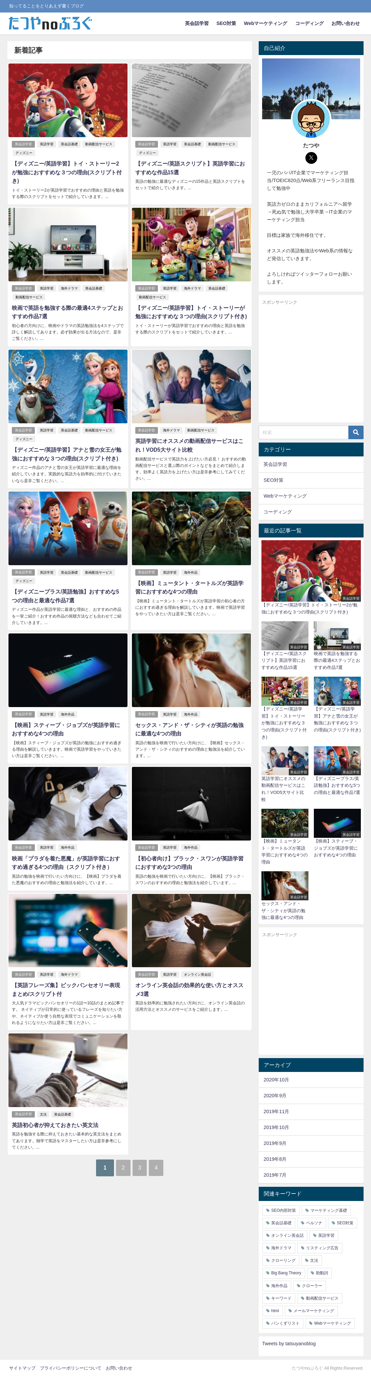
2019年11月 (276, 1111)
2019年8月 (274, 1159)
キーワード (281, 1298)
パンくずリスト (285, 1323)
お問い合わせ (345, 23)
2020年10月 (276, 1079)
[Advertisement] (311, 364)
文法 (43, 1101)
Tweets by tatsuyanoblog (289, 1343)
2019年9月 (274, 1143)
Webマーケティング (265, 23)
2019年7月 (274, 1175)
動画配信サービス (98, 144)
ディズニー (23, 152)
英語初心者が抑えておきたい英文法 (54, 1112)
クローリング (283, 1260)
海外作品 (191, 562)
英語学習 (46, 144)
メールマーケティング (314, 1311)
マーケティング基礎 (328, 1210)
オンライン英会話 (197, 961)
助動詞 (322, 1273)
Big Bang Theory (286, 1273)
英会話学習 (197, 23)
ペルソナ (314, 1223)
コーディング (309, 23)
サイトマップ (22, 1368)
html (275, 1311)
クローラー (312, 1286)
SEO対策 (226, 23)
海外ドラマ (69, 279)
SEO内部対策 (283, 1210)
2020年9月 (274, 1095)
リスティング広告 (322, 1248)
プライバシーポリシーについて (70, 1368)
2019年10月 (276, 1127)
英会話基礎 (69, 144)
